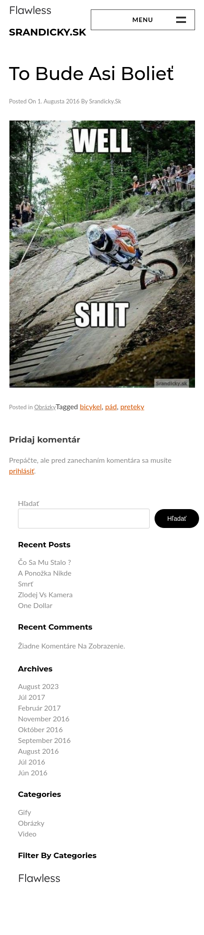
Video (27, 833)
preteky (132, 406)
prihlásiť (21, 470)
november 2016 (44, 718)
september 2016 (44, 740)
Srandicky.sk (47, 32)
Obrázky (45, 407)
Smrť (25, 583)
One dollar (35, 605)
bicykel (91, 406)
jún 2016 (33, 772)
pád (111, 406)
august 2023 (38, 686)
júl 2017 (31, 697)
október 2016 (40, 729)
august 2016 (38, 751)
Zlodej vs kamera (45, 594)
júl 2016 (31, 761)
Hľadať (28, 503)
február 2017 (39, 707)
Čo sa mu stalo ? (44, 562)
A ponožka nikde (44, 572)
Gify (24, 812)
